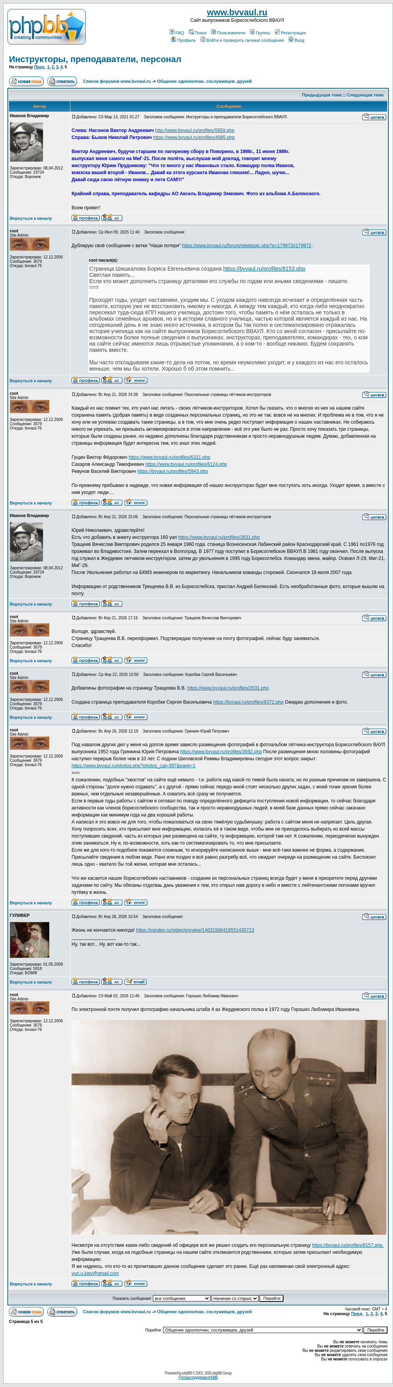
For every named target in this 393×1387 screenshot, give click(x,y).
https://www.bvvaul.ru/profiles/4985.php (194, 137)
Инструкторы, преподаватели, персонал (95, 59)
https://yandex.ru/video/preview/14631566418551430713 (195, 930)
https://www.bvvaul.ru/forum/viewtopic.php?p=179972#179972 (246, 245)
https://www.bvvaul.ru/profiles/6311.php (169, 457)
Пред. (39, 67)
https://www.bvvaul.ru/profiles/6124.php (186, 464)
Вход (296, 40)
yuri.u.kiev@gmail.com (95, 1273)
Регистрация (290, 32)
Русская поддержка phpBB (197, 1377)
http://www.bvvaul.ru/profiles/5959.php (195, 130)
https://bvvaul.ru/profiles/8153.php (264, 269)
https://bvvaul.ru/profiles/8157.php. (348, 1245)
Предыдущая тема (322, 95)
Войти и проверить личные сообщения (242, 40)
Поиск (197, 32)
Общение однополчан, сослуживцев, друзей (204, 81)
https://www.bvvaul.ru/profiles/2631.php (219, 537)
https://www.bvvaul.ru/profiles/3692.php (221, 751)
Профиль (183, 40)
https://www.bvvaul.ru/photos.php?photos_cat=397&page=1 (134, 765)
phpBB (187, 1373)
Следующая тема (365, 95)
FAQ (177, 32)
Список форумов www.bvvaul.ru (117, 81)
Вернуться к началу (31, 218)
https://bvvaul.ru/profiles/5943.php (173, 471)
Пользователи (228, 32)
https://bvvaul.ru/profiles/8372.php (248, 702)
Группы (260, 32)
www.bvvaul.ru (237, 12)
